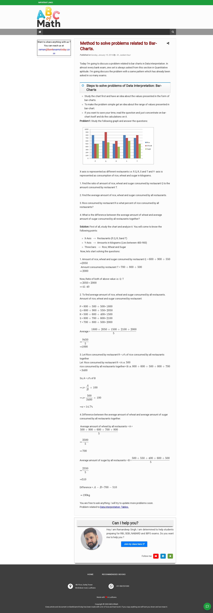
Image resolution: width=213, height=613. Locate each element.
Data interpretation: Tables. (114, 507)
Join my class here (133, 544)
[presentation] (94, 238)
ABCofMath (113, 604)
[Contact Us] (206, 606)
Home (90, 574)
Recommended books (114, 574)
